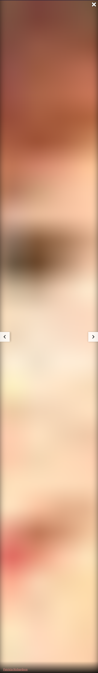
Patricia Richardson (15, 669)
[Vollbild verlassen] (94, 4)
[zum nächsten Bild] (93, 337)
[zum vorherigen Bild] (5, 337)
